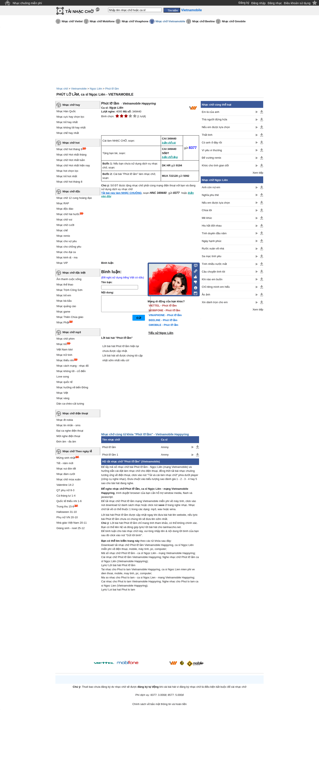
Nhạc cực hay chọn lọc (70, 116)
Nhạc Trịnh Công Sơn (69, 289)
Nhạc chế (62, 230)
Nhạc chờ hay (71, 104)
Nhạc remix (63, 235)
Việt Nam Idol (64, 349)
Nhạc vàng (62, 398)
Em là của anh (210, 111)
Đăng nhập (258, 3)
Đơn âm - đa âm (66, 441)
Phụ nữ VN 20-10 (67, 517)
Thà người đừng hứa (214, 119)
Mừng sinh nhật (65, 457)
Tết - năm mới (64, 463)
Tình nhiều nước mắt (214, 263)
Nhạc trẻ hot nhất (66, 176)
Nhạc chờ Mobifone (102, 21)
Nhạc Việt (62, 392)
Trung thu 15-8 (65, 506)
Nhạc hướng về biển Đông (72, 387)
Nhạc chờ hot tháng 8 (69, 181)
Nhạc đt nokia (64, 419)
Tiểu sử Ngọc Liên (160, 333)
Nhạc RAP (62, 203)
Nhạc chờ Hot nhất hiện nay (73, 165)
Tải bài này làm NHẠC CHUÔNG (121, 192)
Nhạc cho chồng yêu (68, 246)
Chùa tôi (207, 210)
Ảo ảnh (206, 294)
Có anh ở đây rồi (212, 142)
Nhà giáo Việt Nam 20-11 (71, 522)
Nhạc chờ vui (64, 219)
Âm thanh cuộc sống (68, 279)
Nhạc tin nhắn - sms (68, 425)
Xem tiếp (258, 172)
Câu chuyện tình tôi (213, 271)
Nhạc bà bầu (64, 300)
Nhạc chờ (62, 88)
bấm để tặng (170, 157)
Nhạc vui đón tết (66, 468)
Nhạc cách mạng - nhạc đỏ (72, 365)
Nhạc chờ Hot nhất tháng (71, 154)
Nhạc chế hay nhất (67, 133)
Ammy (165, 447)
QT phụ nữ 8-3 (65, 490)
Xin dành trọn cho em (215, 302)
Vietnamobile (79, 88)
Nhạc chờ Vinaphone (135, 21)
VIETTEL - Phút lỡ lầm (163, 305)
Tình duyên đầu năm (214, 233)
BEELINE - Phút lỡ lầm (163, 320)
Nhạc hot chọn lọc (67, 170)
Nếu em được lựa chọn (216, 127)
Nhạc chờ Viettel (72, 21)
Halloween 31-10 (66, 511)
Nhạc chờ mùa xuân (68, 479)
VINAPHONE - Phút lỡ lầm (165, 315)
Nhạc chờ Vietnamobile (170, 21)
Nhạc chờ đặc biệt (74, 272)
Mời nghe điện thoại (68, 436)
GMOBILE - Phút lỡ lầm (163, 324)
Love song (62, 376)
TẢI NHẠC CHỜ (79, 11)
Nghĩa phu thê (210, 195)
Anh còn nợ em (211, 187)
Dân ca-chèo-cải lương (70, 403)
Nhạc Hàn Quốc (66, 111)
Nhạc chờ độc (71, 191)
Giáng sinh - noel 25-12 (70, 528)
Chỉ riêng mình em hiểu (216, 286)
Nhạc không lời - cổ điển (71, 371)
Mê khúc (207, 217)
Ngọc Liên (96, 88)
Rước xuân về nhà (213, 248)
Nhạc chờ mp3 (71, 332)
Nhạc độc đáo (64, 208)
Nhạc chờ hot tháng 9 (69, 149)
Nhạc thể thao (64, 284)
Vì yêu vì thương (212, 150)
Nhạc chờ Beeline (203, 21)
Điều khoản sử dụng (297, 3)
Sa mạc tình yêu (211, 256)
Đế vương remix (211, 157)
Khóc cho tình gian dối (215, 165)
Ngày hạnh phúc (211, 241)
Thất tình (207, 134)
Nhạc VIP (62, 262)
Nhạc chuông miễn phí (27, 3)
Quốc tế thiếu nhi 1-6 (69, 501)
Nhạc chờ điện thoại (75, 413)
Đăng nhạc (275, 3)
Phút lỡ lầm (112, 88)
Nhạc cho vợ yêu (66, 241)
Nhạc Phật (62, 322)
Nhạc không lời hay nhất (71, 127)
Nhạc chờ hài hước (68, 214)
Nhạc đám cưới (65, 474)
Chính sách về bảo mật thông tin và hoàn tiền (159, 704)
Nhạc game (63, 311)
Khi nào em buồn (212, 279)
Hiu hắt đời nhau (212, 225)
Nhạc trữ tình (64, 354)
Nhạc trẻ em (63, 295)
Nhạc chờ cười (65, 225)
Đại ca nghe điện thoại (69, 430)
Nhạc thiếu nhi (65, 360)
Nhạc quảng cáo (66, 306)
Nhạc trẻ (61, 344)
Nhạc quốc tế (64, 382)
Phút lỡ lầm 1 (110, 454)
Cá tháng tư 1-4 (65, 495)
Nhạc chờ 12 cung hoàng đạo (74, 197)
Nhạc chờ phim (65, 338)
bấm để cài (169, 142)
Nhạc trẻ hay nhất (67, 122)
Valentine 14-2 (65, 484)
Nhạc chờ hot (71, 142)
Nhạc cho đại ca (66, 252)
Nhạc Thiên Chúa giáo (69, 317)
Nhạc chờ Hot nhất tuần (70, 160)
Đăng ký (244, 2)
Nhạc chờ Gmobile (233, 21)
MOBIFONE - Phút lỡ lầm (164, 310)
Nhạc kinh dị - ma (66, 257)
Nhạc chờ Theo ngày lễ (77, 451)
